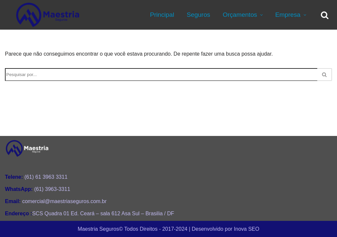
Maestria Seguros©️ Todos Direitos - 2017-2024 (132, 228)
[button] (261, 15)
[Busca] (325, 15)
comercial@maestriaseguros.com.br (56, 201)
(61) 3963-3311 (37, 189)
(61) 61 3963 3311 (36, 177)
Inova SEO (246, 228)
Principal (162, 14)
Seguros (198, 14)
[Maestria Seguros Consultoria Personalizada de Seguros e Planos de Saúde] (48, 15)
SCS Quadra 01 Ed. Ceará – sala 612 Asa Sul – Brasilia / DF (89, 213)
